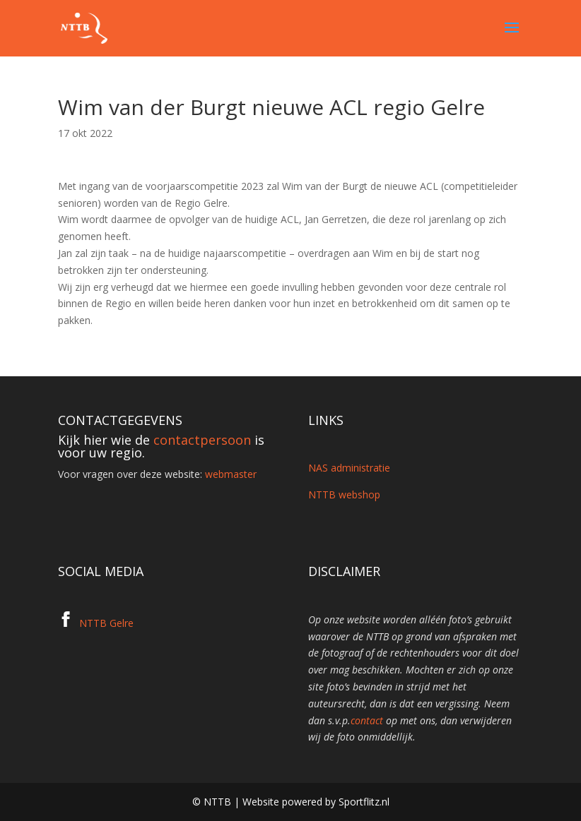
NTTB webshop (344, 494)
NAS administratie (349, 467)
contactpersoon (202, 439)
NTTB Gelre (106, 623)
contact (367, 720)
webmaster (231, 474)
